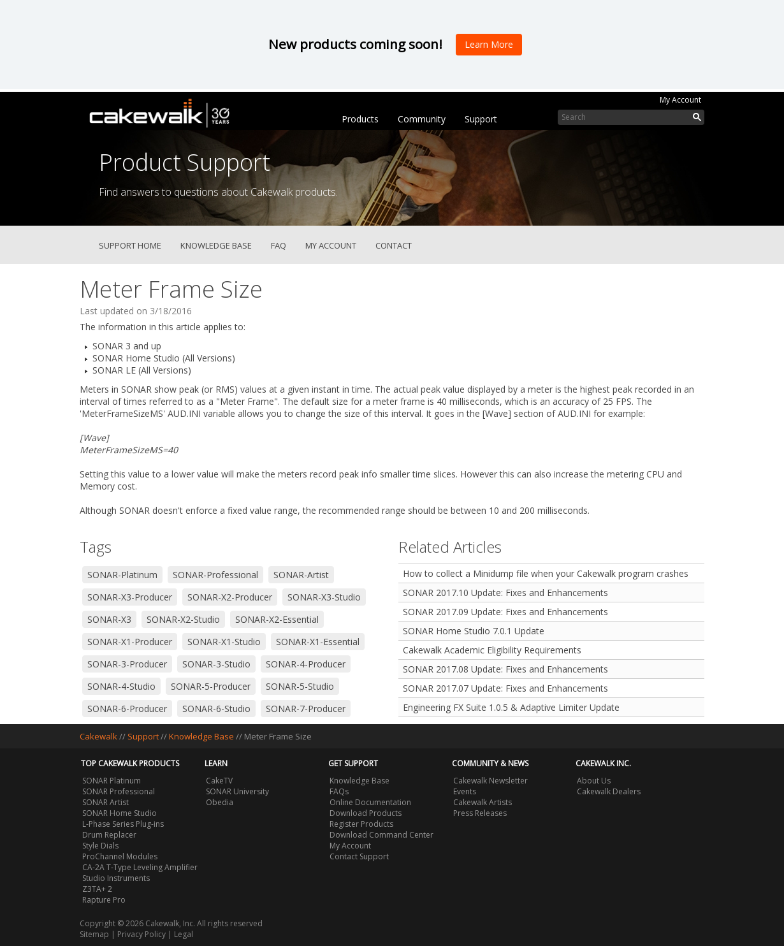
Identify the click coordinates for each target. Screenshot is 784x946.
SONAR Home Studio (119, 813)
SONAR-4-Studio (121, 686)
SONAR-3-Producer (127, 664)
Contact (393, 245)
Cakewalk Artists (482, 802)
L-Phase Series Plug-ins (123, 824)
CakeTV (219, 780)
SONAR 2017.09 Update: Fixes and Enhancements (505, 612)
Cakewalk (98, 736)
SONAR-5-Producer (210, 686)
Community (422, 119)
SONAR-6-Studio (216, 708)
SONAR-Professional (215, 575)
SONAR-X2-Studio (183, 619)
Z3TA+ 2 (97, 889)
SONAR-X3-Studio (324, 597)
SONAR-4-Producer (305, 664)
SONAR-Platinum (122, 575)
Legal (183, 934)
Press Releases (480, 813)
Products (360, 119)
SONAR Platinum (111, 780)
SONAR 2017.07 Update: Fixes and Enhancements (505, 688)
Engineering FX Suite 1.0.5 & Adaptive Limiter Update (511, 707)
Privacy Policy (141, 934)
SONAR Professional (118, 791)
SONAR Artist (105, 802)
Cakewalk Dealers (609, 791)
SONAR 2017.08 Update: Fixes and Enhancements (505, 669)
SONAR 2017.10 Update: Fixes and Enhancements (505, 592)
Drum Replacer (109, 834)
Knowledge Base (216, 245)
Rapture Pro (104, 899)
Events (464, 791)
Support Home (130, 245)
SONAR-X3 (109, 619)
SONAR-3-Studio (216, 664)
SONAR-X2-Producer (229, 597)
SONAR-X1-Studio (224, 642)
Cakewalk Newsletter (490, 780)
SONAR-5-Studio (300, 686)
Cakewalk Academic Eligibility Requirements (492, 650)
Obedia (219, 802)
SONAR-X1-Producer (129, 642)
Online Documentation (370, 802)
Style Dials (100, 845)
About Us (594, 780)
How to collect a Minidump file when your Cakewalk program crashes (545, 573)
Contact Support (359, 856)
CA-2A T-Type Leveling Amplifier (140, 867)
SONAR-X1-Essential (317, 642)
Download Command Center (381, 834)
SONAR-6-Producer (127, 708)
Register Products (361, 824)
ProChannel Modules (119, 856)
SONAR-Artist (301, 575)
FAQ (278, 245)
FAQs (339, 791)
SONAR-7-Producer (305, 708)
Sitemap (94, 934)
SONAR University (237, 791)
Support (481, 119)
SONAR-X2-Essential (277, 619)
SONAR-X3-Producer (129, 597)
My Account (680, 99)
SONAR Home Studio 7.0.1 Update (473, 631)
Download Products (366, 813)
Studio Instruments (116, 878)
